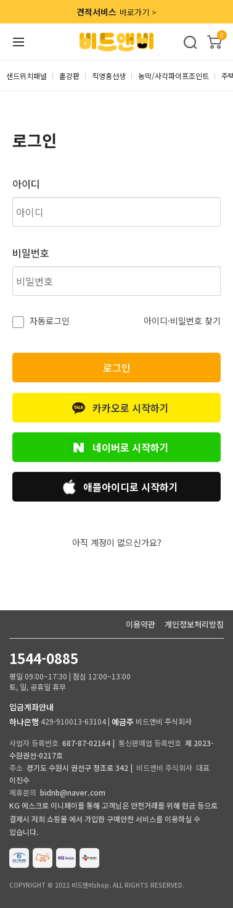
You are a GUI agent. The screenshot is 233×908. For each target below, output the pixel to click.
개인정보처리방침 (194, 624)
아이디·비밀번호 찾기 (182, 320)
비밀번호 (30, 252)
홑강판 (69, 75)
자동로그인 (48, 320)
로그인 (117, 367)
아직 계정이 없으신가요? (116, 542)
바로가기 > (116, 12)
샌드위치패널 (26, 75)
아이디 (26, 183)
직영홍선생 (109, 75)
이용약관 (140, 624)
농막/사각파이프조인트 (173, 75)
